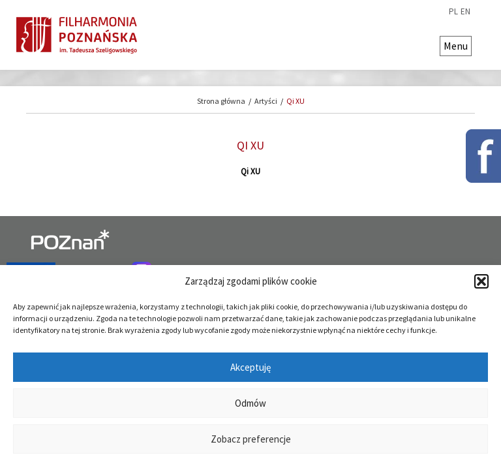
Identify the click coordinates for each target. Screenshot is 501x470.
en (465, 12)
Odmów (250, 403)
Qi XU (295, 101)
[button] (481, 281)
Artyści (265, 101)
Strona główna (221, 101)
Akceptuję (250, 367)
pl (453, 12)
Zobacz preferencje (251, 439)
